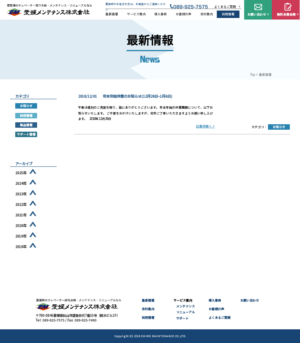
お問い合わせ (249, 300)
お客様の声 (183, 14)
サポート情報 (26, 134)
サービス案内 (136, 14)
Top (252, 74)
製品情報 (26, 125)
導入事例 (160, 14)
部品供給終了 (26, 144)
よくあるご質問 (219, 317)
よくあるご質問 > (227, 6)
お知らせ (279, 127)
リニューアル (185, 312)
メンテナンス (185, 306)
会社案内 (206, 14)
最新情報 (111, 14)
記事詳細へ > (205, 126)
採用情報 (228, 14)
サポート (182, 318)
